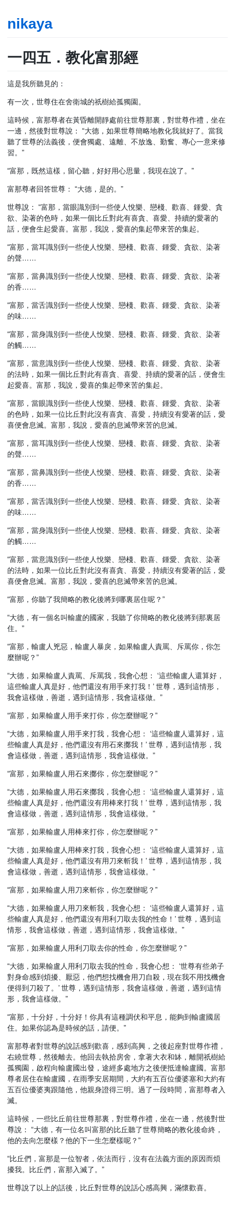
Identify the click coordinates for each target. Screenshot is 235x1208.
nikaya (30, 23)
